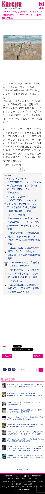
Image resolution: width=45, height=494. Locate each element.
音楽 (36, 478)
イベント (10, 478)
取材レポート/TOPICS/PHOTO (32, 476)
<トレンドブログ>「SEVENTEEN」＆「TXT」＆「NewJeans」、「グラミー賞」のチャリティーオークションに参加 (23, 222)
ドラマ (24, 478)
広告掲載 (18, 484)
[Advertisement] (22, 26)
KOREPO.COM (8, 476)
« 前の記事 (7, 356)
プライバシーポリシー (18, 481)
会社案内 (6, 481)
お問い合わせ (32, 481)
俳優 (17, 478)
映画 (30, 478)
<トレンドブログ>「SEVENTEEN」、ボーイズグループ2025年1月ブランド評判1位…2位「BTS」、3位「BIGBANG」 (24, 185)
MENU (41, 5)
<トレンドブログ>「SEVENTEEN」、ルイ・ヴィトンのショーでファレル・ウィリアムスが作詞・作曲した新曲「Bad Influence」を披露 (23, 204)
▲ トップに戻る (22, 469)
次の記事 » (38, 356)
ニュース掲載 (28, 484)
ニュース (18, 476)
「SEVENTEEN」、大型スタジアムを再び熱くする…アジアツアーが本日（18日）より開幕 (23, 274)
